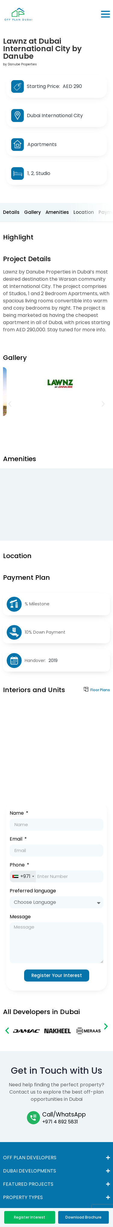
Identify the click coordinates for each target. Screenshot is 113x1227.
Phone (18, 865)
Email (17, 839)
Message (20, 917)
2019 (53, 660)
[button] (10, 404)
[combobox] (23, 876)
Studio (43, 173)
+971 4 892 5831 (60, 1121)
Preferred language (33, 891)
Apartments (42, 144)
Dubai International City (55, 115)
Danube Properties (22, 64)
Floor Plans (100, 689)
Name (17, 813)
